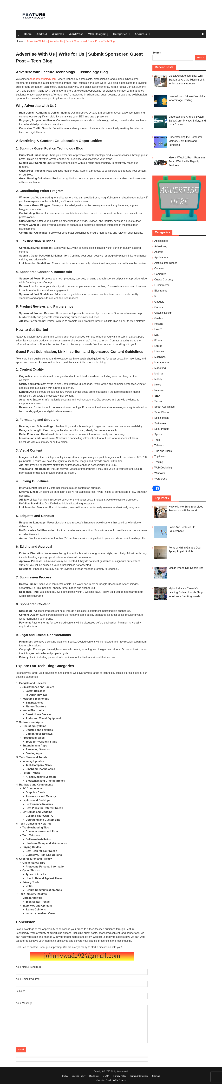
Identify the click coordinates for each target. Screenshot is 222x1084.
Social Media (161, 417)
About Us (141, 34)
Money (158, 379)
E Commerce (162, 285)
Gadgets (159, 301)
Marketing (160, 368)
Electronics (160, 290)
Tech (157, 440)
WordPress (76, 34)
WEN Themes (119, 1080)
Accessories (161, 240)
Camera (159, 268)
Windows (58, 34)
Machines (159, 357)
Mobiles (158, 373)
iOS (156, 334)
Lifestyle (159, 351)
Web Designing (98, 34)
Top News (160, 456)
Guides (158, 318)
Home (28, 34)
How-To (158, 329)
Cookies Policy (78, 1076)
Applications (161, 257)
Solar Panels (161, 428)
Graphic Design (163, 312)
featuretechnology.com (43, 79)
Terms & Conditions (139, 1076)
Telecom (159, 445)
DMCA (106, 1076)
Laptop (158, 346)
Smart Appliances (164, 406)
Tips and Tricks (163, 451)
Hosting (158, 323)
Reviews (159, 390)
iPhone (158, 340)
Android (41, 34)
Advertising (160, 246)
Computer (160, 274)
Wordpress (160, 478)
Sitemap (156, 1076)
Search (156, 52)
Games (158, 307)
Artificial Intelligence (165, 263)
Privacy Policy (119, 1076)
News (157, 384)
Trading (158, 462)
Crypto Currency (163, 279)
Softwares (160, 423)
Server (158, 401)
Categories (120, 34)
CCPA (65, 1076)
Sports (158, 434)
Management (162, 362)
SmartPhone (161, 412)
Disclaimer (94, 1076)
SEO (157, 395)
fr (155, 296)
